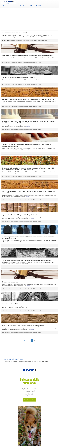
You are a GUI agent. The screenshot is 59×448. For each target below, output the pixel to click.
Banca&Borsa (30, 5)
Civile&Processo (40, 5)
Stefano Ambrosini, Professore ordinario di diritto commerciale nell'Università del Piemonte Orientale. (26, 361)
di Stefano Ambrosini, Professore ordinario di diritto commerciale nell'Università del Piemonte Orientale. (25, 40)
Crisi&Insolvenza (10, 5)
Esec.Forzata (21, 5)
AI (3, 5)
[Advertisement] (29, 16)
